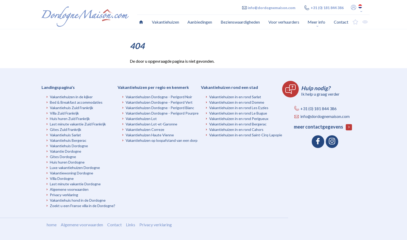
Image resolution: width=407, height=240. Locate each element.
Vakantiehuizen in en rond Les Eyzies (238, 107)
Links (130, 224)
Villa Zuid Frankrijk (64, 113)
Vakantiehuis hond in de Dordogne (78, 200)
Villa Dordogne (62, 178)
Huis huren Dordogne (67, 162)
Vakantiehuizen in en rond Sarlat (235, 97)
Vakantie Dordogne (65, 151)
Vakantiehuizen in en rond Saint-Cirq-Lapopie (245, 135)
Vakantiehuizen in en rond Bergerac (238, 124)
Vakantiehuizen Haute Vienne (150, 135)
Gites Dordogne (63, 156)
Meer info (316, 21)
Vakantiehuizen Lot (141, 118)
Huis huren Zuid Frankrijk (70, 118)
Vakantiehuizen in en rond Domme (236, 102)
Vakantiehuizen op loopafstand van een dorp (162, 140)
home (52, 224)
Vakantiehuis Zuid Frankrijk (71, 107)
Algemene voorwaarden (69, 189)
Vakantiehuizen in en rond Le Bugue (238, 113)
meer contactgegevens (323, 127)
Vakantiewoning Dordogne (71, 173)
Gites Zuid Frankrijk (65, 129)
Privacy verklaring (64, 195)
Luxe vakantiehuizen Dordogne (75, 167)
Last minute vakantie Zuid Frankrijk (78, 124)
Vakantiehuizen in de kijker (71, 97)
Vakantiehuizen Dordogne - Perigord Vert (159, 102)
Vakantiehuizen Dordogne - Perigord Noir (159, 97)
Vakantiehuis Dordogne (69, 146)
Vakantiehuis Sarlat (65, 135)
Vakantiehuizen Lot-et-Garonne (151, 124)
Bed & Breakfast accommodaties (76, 102)
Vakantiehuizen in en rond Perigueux (238, 118)
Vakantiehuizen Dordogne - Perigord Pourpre (162, 113)
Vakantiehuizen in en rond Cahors (236, 129)
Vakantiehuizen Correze (145, 129)
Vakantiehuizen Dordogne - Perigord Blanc (160, 107)
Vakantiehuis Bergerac (68, 140)
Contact (114, 224)
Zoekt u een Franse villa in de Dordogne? (82, 205)
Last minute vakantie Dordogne (75, 184)
